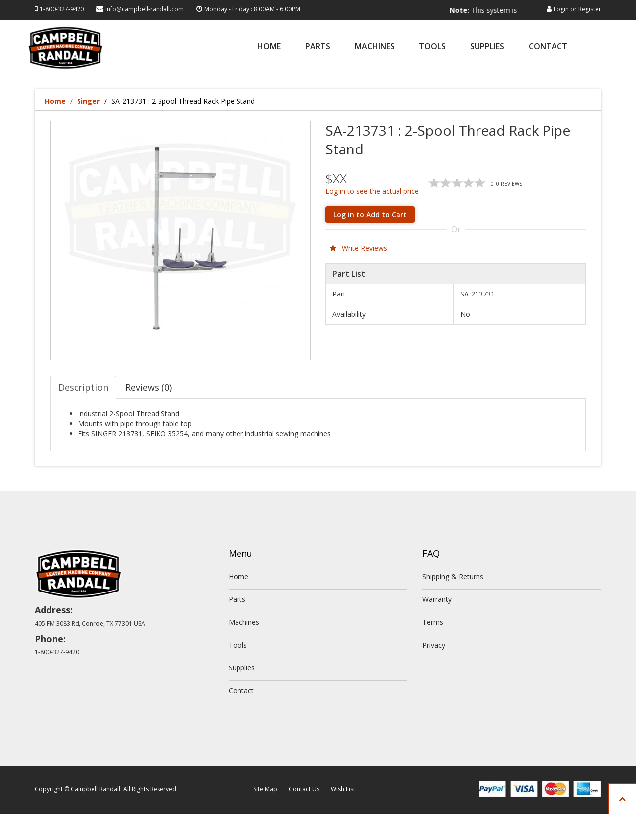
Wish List (343, 789)
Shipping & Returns (452, 576)
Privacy (433, 645)
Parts (317, 47)
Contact (548, 47)
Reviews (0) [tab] (148, 387)
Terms (432, 622)
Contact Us (304, 789)
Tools (432, 47)
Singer (88, 101)
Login (561, 9)
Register (589, 9)
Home (269, 47)
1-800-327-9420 (62, 9)
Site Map (265, 789)
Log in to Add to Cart (370, 214)
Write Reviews (358, 248)
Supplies (487, 47)
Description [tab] (83, 387)
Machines (375, 47)
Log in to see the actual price (372, 191)
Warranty (437, 599)
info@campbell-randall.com (144, 9)
